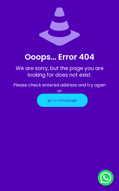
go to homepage (62, 100)
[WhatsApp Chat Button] (106, 178)
